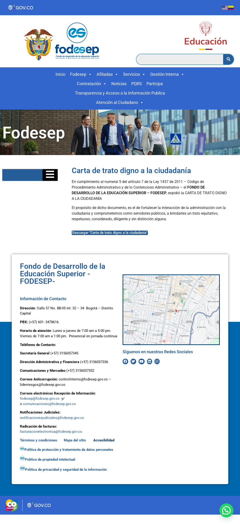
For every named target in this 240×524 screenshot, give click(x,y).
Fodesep (81, 74)
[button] (226, 510)
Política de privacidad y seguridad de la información (64, 469)
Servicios (134, 74)
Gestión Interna (167, 74)
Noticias (119, 83)
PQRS (136, 83)
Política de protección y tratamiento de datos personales (67, 450)
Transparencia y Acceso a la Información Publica (120, 93)
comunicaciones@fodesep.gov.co (49, 404)
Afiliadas (107, 74)
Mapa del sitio (75, 440)
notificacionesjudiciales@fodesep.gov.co (52, 418)
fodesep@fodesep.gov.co (40, 398)
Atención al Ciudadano (120, 102)
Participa (154, 83)
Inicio (60, 74)
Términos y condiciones (38, 440)
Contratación (92, 83)
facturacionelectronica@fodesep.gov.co (51, 431)
